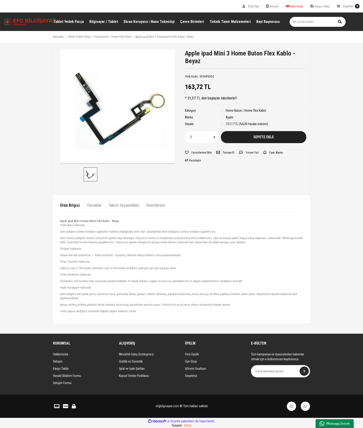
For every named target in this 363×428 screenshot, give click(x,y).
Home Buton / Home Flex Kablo (246, 110)
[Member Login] (250, 6)
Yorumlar (94, 205)
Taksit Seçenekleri (124, 205)
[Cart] (348, 6)
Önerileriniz (156, 205)
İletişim (58, 361)
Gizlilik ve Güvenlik (131, 361)
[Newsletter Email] (280, 371)
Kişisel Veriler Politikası (134, 376)
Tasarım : (181, 425)
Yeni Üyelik (192, 354)
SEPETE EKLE (263, 137)
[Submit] (304, 371)
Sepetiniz (191, 376)
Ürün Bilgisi (70, 205)
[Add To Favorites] (198, 152)
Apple (229, 117)
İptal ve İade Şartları (132, 368)
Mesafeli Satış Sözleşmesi (136, 354)
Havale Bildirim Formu (67, 376)
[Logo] (30, 21)
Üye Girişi (191, 361)
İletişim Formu (62, 383)
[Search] (318, 22)
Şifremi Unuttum (195, 368)
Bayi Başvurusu (268, 21)
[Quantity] (202, 137)
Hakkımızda (60, 354)
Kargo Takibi (61, 368)
